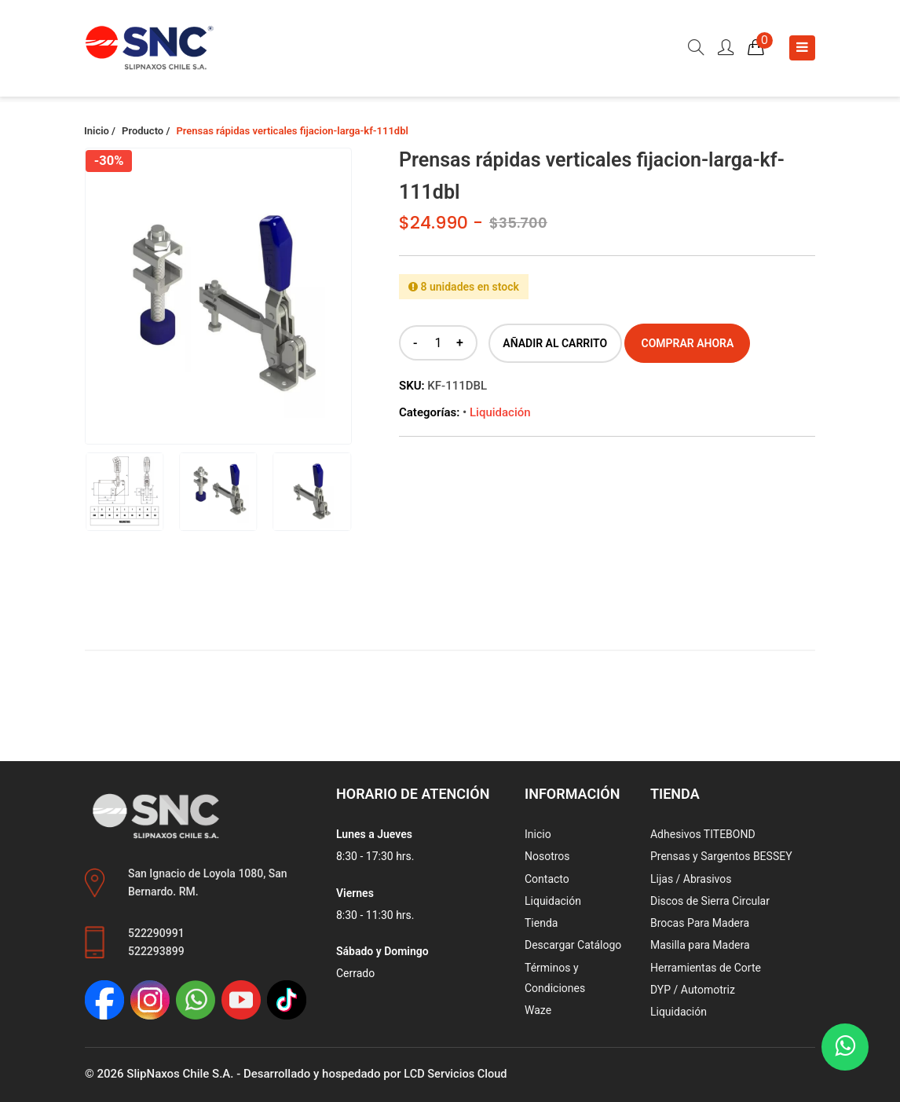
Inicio (538, 834)
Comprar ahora (688, 343)
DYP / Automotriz (692, 989)
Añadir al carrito (555, 343)
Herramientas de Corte (705, 967)
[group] (218, 311)
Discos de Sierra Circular (710, 901)
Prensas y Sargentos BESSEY (721, 856)
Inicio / (99, 131)
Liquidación (500, 412)
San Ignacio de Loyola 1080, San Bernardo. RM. (207, 882)
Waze (538, 1010)
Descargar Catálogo (573, 945)
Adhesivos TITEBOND (702, 834)
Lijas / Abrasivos (690, 878)
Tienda (541, 923)
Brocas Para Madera (699, 923)
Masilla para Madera (700, 945)
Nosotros (547, 856)
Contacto (547, 878)
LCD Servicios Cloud (457, 1074)
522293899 (156, 950)
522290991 (156, 933)
